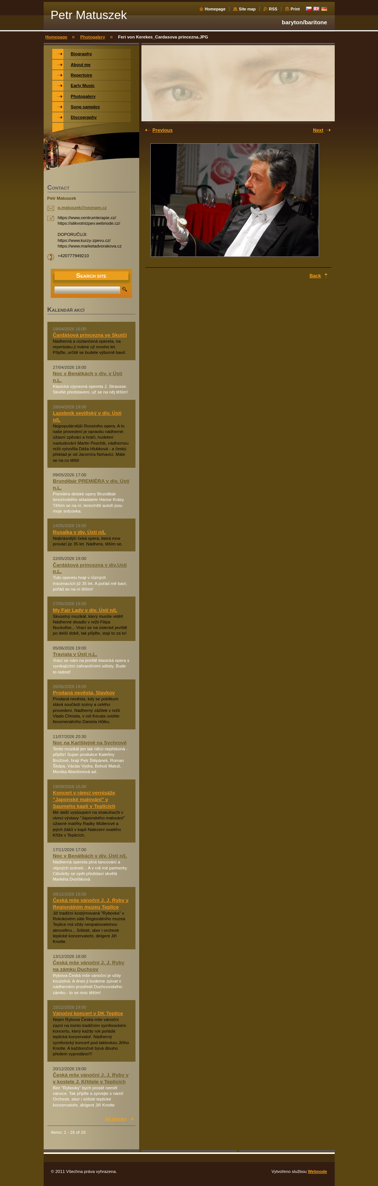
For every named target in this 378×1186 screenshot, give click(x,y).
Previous (163, 130)
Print (295, 9)
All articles (115, 1119)
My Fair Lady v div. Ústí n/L (85, 610)
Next (318, 130)
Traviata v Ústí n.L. (75, 654)
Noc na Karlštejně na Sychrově (90, 742)
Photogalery (92, 37)
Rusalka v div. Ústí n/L (79, 532)
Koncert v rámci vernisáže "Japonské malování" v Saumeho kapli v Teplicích (84, 799)
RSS (273, 9)
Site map (247, 9)
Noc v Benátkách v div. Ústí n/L (90, 856)
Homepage (215, 9)
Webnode (317, 1171)
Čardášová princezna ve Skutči (90, 335)
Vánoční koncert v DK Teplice (88, 1013)
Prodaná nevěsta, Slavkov (84, 692)
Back (315, 275)
